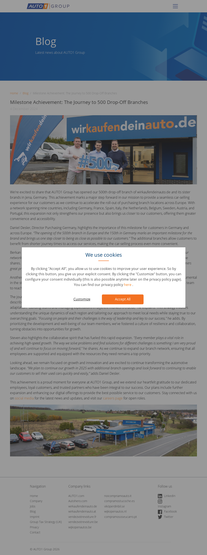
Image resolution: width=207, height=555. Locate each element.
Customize (81, 299)
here (128, 284)
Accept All (123, 299)
